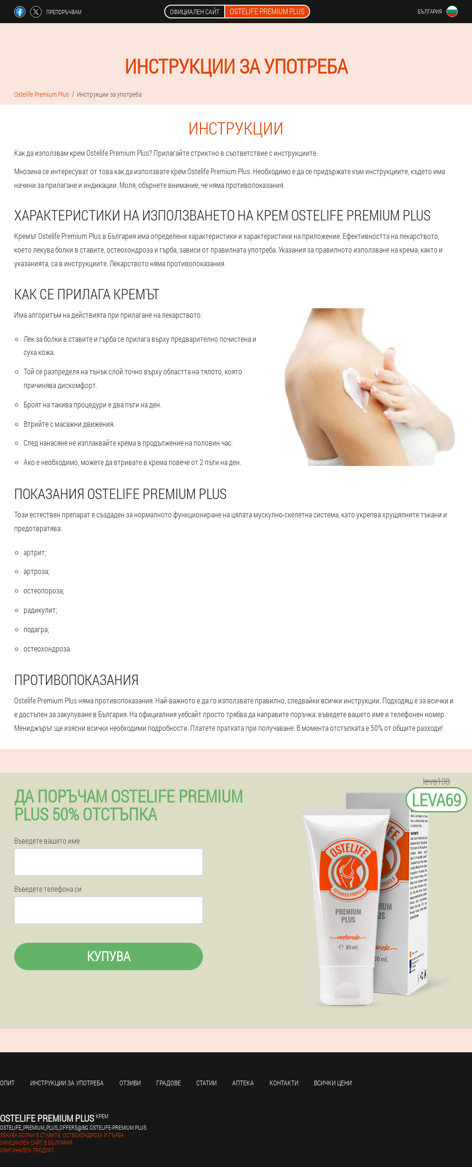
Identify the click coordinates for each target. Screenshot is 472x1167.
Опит (7, 1082)
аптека (243, 1082)
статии (206, 1082)
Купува (108, 956)
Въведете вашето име (47, 841)
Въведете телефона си (48, 889)
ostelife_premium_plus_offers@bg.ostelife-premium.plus (73, 1127)
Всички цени (333, 1082)
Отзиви (130, 1082)
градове (168, 1082)
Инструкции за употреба (67, 1082)
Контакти (284, 1082)
